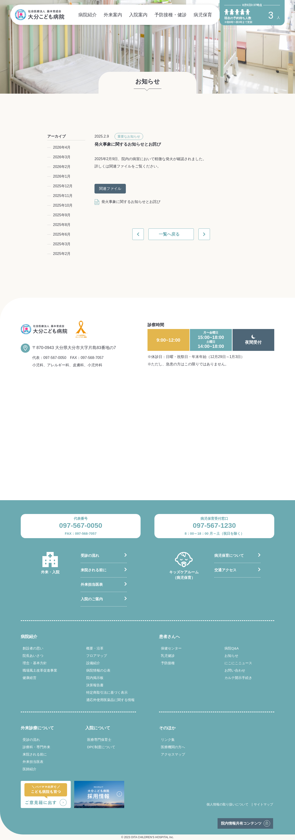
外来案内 (113, 14)
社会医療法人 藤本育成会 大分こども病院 (39, 14)
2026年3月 (62, 157)
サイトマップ (263, 804)
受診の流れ (90, 555)
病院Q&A (231, 648)
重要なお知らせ (129, 136)
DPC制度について (101, 747)
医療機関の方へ (173, 747)
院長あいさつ (33, 656)
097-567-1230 (214, 525)
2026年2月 (62, 167)
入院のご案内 (92, 599)
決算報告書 (94, 685)
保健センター (171, 648)
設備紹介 (93, 663)
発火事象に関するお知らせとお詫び (127, 202)
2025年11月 (63, 196)
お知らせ (231, 656)
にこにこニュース (238, 663)
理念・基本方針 (35, 663)
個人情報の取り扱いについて (227, 804)
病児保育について (229, 555)
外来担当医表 (92, 584)
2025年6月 (62, 234)
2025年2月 (62, 254)
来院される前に (93, 570)
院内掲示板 (94, 678)
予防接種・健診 (170, 14)
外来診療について (37, 728)
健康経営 (29, 678)
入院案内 (138, 14)
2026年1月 (62, 176)
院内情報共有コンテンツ (241, 823)
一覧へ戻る (169, 234)
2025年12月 (63, 186)
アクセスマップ (173, 754)
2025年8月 (62, 225)
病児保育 (203, 14)
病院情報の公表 (98, 670)
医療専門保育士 (99, 740)
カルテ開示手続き (238, 678)
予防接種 (168, 663)
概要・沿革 (94, 648)
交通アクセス (225, 570)
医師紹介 (29, 769)
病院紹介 (87, 14)
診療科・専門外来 (36, 747)
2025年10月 (63, 205)
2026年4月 (62, 147)
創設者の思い (33, 648)
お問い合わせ (234, 670)
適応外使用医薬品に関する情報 (110, 700)
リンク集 (168, 740)
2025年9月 (62, 215)
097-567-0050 (54, 358)
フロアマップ (96, 656)
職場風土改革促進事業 (40, 670)
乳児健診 (168, 656)
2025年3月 (62, 244)
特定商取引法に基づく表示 (107, 692)
